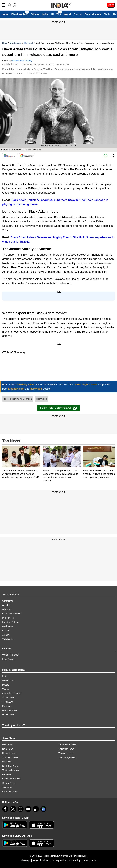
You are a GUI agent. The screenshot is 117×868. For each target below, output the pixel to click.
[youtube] (28, 809)
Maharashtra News (67, 744)
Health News (8, 714)
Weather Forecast (10, 655)
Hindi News (7, 626)
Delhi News (7, 749)
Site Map (25, 860)
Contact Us (7, 601)
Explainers (7, 706)
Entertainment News (11, 693)
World (67, 14)
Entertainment (93, 14)
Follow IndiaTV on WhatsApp (58, 408)
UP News (6, 774)
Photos (5, 685)
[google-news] (43, 809)
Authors (6, 635)
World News (8, 680)
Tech (107, 14)
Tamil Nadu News (10, 770)
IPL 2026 (56, 14)
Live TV (5, 630)
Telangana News (66, 753)
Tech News (7, 702)
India (45, 14)
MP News (6, 761)
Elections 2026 (19, 14)
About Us (6, 605)
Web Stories (8, 639)
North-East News (10, 766)
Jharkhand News (10, 757)
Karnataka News (10, 791)
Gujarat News (8, 783)
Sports (78, 14)
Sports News (8, 697)
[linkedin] (36, 809)
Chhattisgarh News (11, 779)
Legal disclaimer (41, 860)
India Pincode (8, 659)
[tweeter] (13, 809)
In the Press (8, 618)
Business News (9, 710)
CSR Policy (74, 860)
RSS (94, 860)
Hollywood (28, 43)
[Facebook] (5, 809)
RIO (86, 860)
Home (5, 14)
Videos (35, 14)
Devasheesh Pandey (22, 60)
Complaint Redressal (12, 613)
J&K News (7, 787)
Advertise (6, 609)
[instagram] (21, 809)
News (4, 43)
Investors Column (10, 622)
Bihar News (7, 744)
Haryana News (9, 753)
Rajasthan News (66, 749)
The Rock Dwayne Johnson (18, 399)
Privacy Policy (59, 860)
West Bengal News (67, 757)
